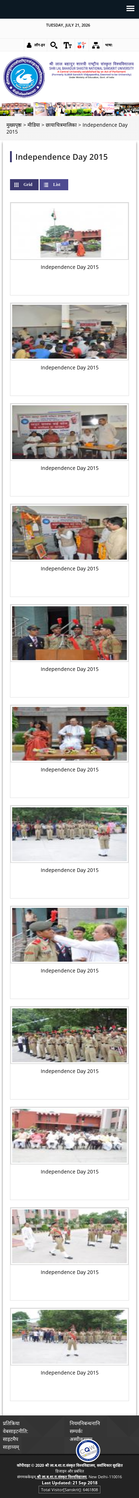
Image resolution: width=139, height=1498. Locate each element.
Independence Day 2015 (61, 156)
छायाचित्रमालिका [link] (61, 124)
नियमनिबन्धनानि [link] (85, 1423)
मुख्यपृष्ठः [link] (14, 124)
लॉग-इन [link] (39, 44)
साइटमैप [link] (10, 1439)
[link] (54, 45)
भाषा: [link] (109, 44)
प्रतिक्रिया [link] (11, 1423)
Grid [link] (34, 184)
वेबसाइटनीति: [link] (15, 1431)
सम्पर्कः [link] (76, 1431)
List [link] (56, 184)
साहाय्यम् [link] (11, 1446)
